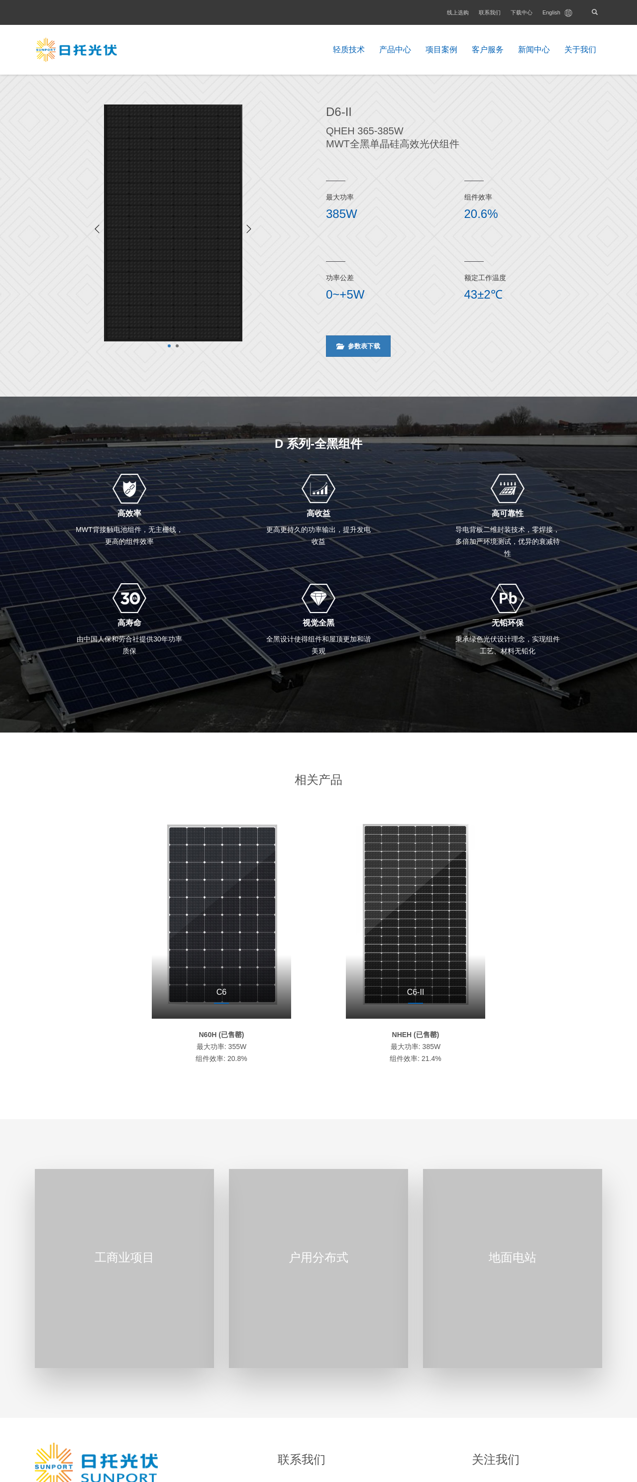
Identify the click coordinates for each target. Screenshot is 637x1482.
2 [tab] (177, 346)
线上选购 (458, 12)
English (557, 13)
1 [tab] (169, 346)
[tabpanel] (173, 223)
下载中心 (521, 12)
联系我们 (490, 12)
